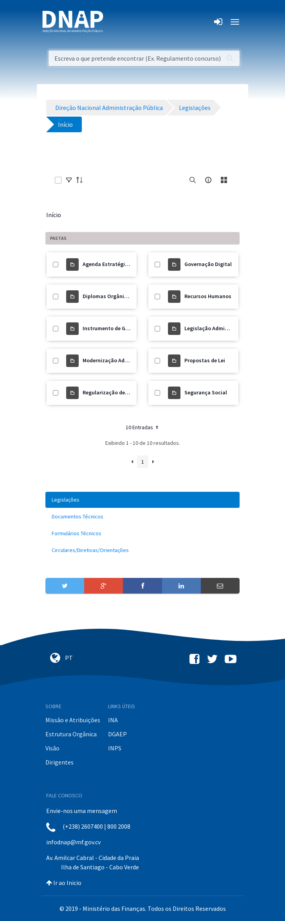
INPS (114, 748)
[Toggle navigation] (114, 22)
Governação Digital (208, 264)
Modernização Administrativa (119, 360)
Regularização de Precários (116, 392)
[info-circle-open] (208, 180)
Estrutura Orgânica (71, 734)
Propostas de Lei (204, 360)
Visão (52, 748)
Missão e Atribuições (72, 720)
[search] (192, 180)
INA (113, 720)
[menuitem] (142, 500)
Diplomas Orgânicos (108, 296)
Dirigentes (59, 762)
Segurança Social (205, 392)
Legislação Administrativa (216, 328)
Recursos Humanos (207, 296)
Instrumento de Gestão (111, 328)
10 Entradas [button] (143, 427)
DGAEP (117, 734)
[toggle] (69, 180)
